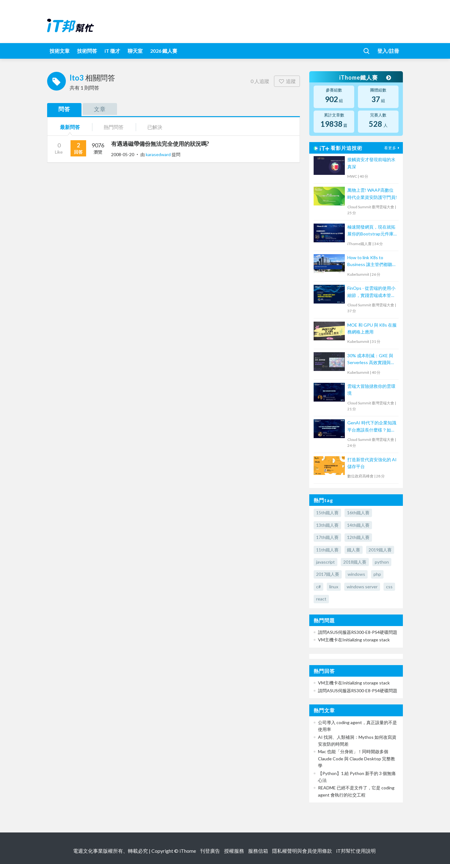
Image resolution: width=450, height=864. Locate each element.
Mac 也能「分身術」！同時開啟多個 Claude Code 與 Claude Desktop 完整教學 (356, 758)
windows (356, 574)
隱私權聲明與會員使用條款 (302, 851)
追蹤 (287, 81)
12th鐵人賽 (358, 537)
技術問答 (87, 51)
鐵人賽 (353, 549)
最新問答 (70, 127)
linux (333, 586)
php (377, 574)
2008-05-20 (122, 154)
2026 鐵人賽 (163, 51)
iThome (187, 851)
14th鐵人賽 (358, 525)
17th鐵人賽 (327, 537)
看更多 (392, 148)
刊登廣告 (210, 851)
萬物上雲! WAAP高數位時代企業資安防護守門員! (372, 193)
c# (318, 586)
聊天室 (135, 51)
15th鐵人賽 (327, 512)
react (321, 598)
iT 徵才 (112, 51)
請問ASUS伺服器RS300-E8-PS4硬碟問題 (357, 632)
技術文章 (60, 51)
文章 (100, 109)
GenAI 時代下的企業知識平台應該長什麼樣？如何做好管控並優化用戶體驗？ (371, 426)
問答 (64, 109)
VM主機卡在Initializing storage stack (354, 639)
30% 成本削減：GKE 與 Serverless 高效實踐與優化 (371, 359)
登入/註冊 (388, 51)
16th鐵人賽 (358, 512)
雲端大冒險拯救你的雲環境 (371, 389)
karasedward (159, 154)
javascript (325, 562)
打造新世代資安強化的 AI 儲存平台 (372, 463)
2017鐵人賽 (327, 574)
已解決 (154, 127)
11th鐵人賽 (327, 549)
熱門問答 (114, 127)
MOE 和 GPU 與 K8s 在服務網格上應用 (372, 328)
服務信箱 (258, 851)
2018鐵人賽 (354, 562)
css (389, 586)
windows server (362, 586)
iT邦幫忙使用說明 (356, 851)
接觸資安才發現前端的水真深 (371, 163)
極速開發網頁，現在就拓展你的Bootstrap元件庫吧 (371, 231)
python (382, 562)
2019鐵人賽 (380, 549)
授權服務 (234, 851)
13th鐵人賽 (327, 525)
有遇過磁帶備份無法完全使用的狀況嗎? (160, 143)
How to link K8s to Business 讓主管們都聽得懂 (372, 261)
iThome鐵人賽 (364, 77)
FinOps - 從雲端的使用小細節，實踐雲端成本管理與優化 (371, 292)
